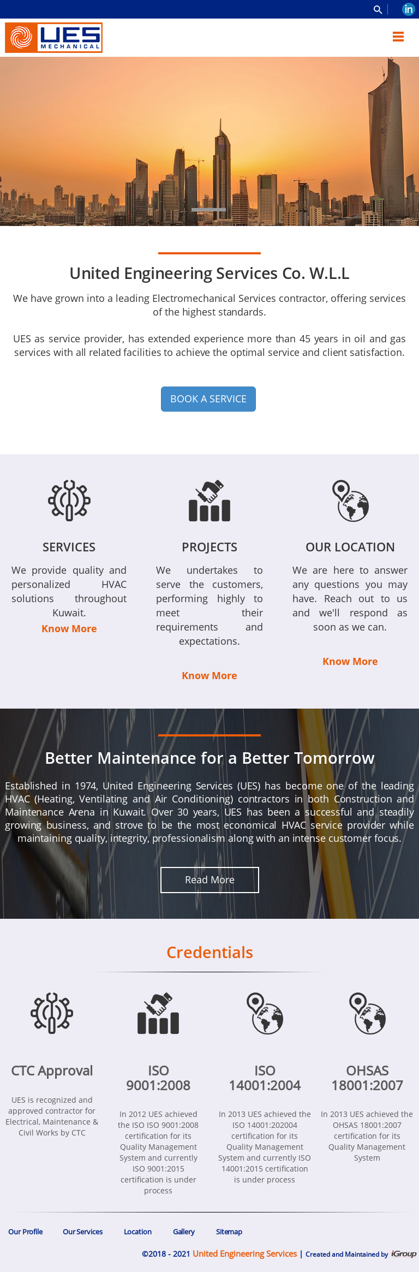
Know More (69, 628)
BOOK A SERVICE (208, 398)
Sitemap (229, 1232)
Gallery (184, 1232)
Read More (210, 879)
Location (138, 1232)
